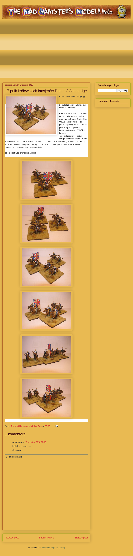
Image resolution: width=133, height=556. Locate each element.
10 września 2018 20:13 (35, 442)
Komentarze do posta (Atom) (52, 548)
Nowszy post (12, 537)
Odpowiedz (17, 450)
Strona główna (46, 537)
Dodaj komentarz (14, 457)
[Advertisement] (29, 48)
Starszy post (81, 537)
